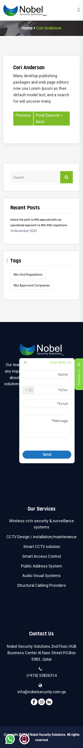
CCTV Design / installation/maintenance (41, 536)
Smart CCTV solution (41, 546)
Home (27, 28)
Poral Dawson (48, 115)
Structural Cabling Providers (41, 585)
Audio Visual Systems (41, 575)
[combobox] (28, 390)
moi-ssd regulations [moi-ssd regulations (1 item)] (28, 274)
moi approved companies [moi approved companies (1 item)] (32, 285)
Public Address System (41, 566)
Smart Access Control (41, 556)
